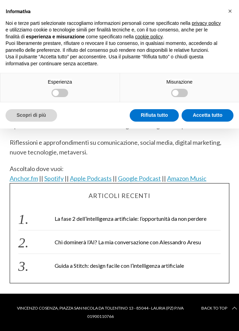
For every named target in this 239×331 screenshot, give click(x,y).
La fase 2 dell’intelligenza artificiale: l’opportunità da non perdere (130, 218)
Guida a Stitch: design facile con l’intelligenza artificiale (119, 265)
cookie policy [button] (148, 36)
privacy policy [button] (206, 23)
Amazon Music (186, 178)
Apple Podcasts (91, 178)
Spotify (54, 178)
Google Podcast (139, 178)
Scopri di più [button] (31, 115)
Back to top (219, 308)
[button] (230, 11)
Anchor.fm (24, 178)
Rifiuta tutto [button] (154, 115)
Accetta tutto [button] (207, 115)
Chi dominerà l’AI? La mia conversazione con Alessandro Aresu (128, 242)
